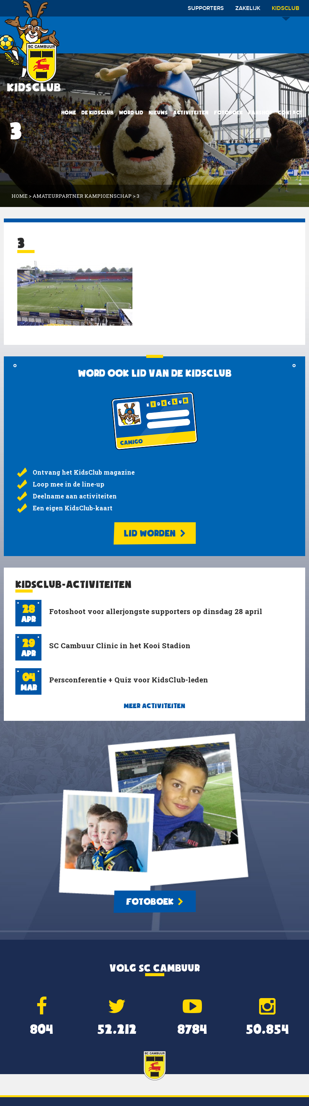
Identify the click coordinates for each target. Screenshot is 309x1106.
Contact (290, 112)
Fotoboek (228, 112)
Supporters (206, 8)
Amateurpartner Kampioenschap (82, 195)
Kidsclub (285, 11)
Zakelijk (247, 8)
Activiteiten (190, 112)
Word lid (131, 112)
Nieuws (158, 112)
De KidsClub (97, 112)
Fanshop (260, 112)
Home (68, 112)
